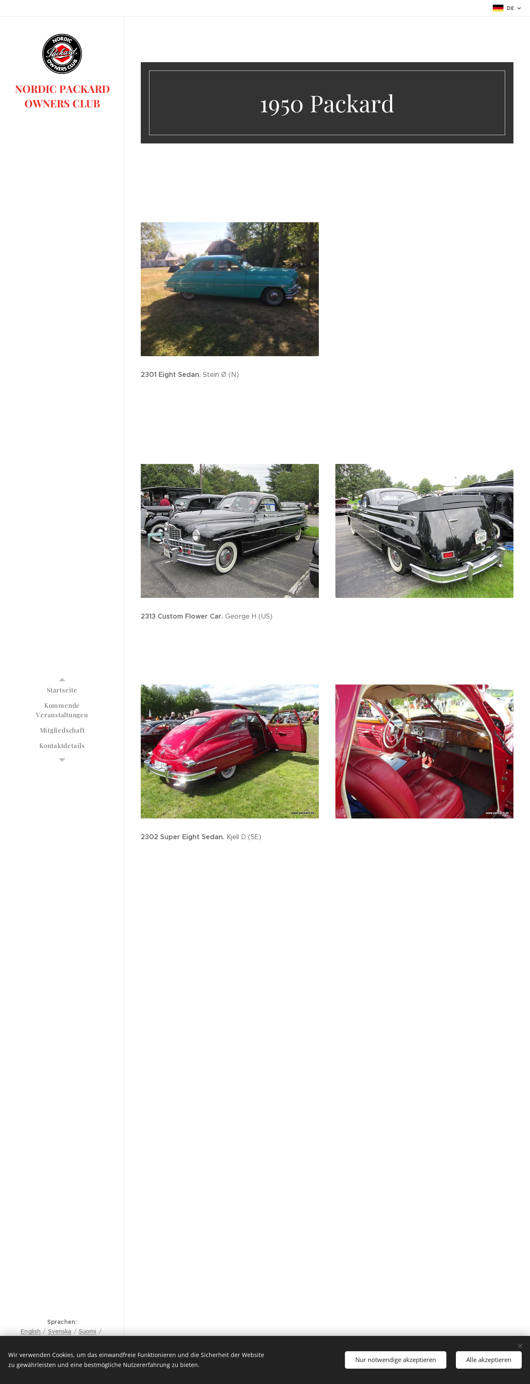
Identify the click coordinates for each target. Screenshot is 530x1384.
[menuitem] (62, 690)
